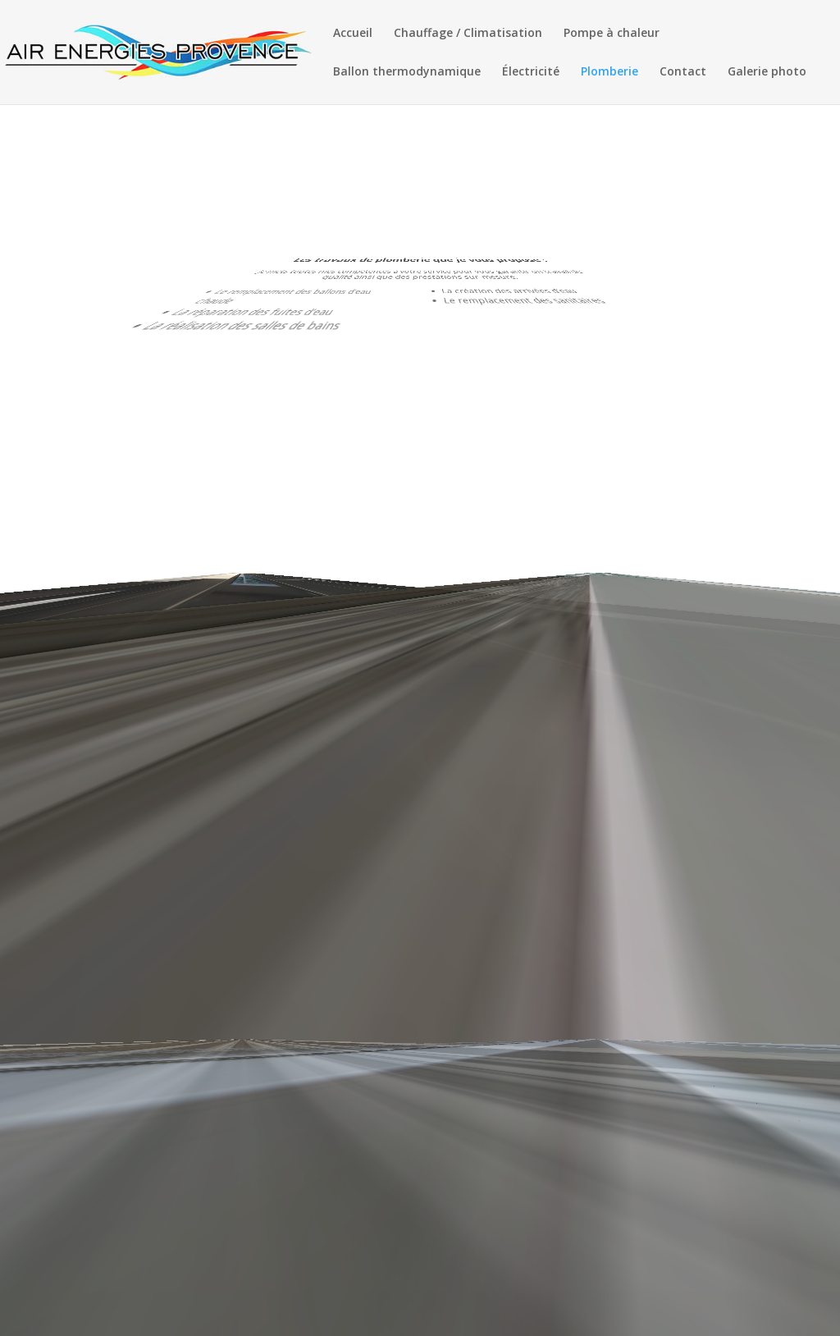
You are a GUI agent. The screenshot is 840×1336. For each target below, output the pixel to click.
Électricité (530, 72)
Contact (683, 72)
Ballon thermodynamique (407, 72)
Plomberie (609, 72)
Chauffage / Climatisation (468, 33)
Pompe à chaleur (612, 33)
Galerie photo (767, 72)
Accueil (352, 33)
